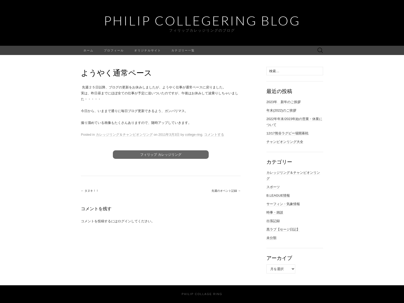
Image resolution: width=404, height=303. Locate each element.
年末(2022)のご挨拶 (281, 110)
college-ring (193, 134)
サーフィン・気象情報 (283, 204)
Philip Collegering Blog (202, 20)
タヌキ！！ (90, 190)
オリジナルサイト (147, 50)
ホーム (88, 50)
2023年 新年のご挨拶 (283, 102)
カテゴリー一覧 (183, 50)
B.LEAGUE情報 (278, 195)
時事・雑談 (274, 212)
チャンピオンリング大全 (284, 142)
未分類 (271, 238)
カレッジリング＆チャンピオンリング (124, 134)
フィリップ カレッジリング (160, 155)
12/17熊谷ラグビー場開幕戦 (287, 133)
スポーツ (273, 187)
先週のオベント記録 (226, 190)
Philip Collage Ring (202, 294)
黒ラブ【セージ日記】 (283, 229)
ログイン (124, 221)
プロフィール (114, 50)
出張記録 (273, 221)
